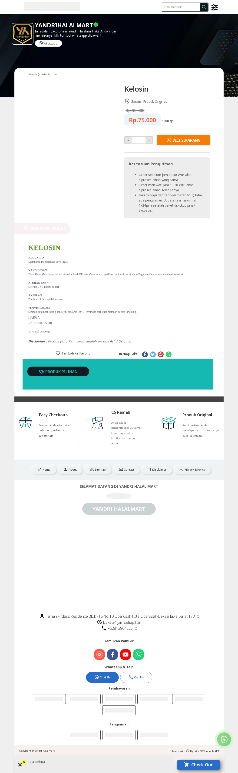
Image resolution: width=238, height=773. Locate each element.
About (70, 470)
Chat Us (102, 677)
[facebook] (145, 354)
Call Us (136, 677)
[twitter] (153, 354)
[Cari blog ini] (185, 7)
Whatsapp (48, 43)
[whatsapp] (169, 354)
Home (44, 470)
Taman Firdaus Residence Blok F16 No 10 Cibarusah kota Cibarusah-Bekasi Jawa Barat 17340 (119, 616)
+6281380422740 (119, 628)
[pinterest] (161, 354)
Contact (126, 470)
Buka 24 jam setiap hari (119, 622)
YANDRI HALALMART (207, 751)
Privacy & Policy (192, 470)
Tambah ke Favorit (75, 353)
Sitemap (98, 470)
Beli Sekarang (183, 140)
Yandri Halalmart (44, 750)
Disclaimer (157, 470)
